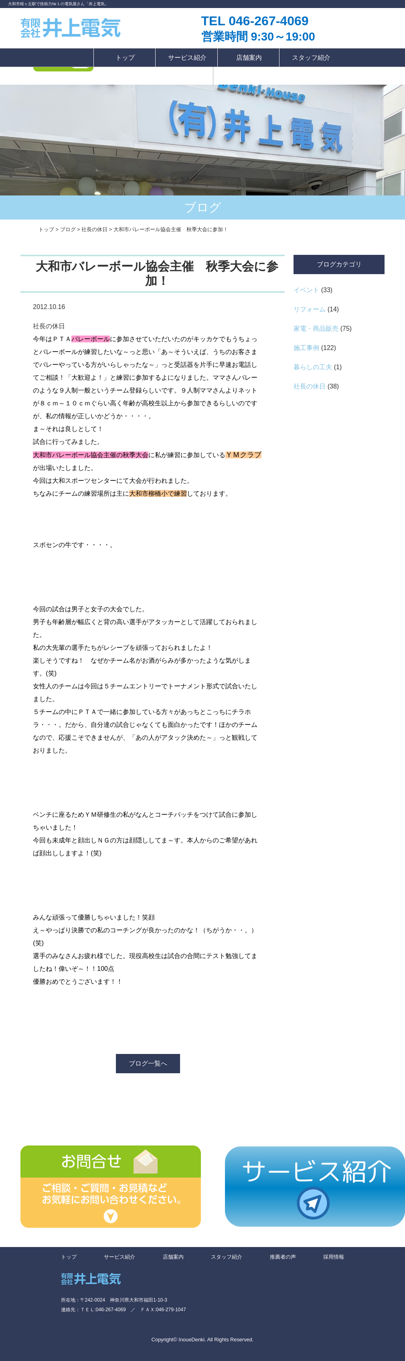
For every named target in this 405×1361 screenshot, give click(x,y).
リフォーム (310, 309)
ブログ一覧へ (148, 1063)
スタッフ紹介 (311, 57)
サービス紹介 (187, 57)
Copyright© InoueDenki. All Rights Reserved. (203, 1340)
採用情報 (186, 75)
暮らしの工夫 (313, 367)
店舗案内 (249, 57)
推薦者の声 (129, 75)
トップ (125, 57)
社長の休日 (310, 386)
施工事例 (306, 347)
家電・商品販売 (316, 328)
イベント (306, 290)
